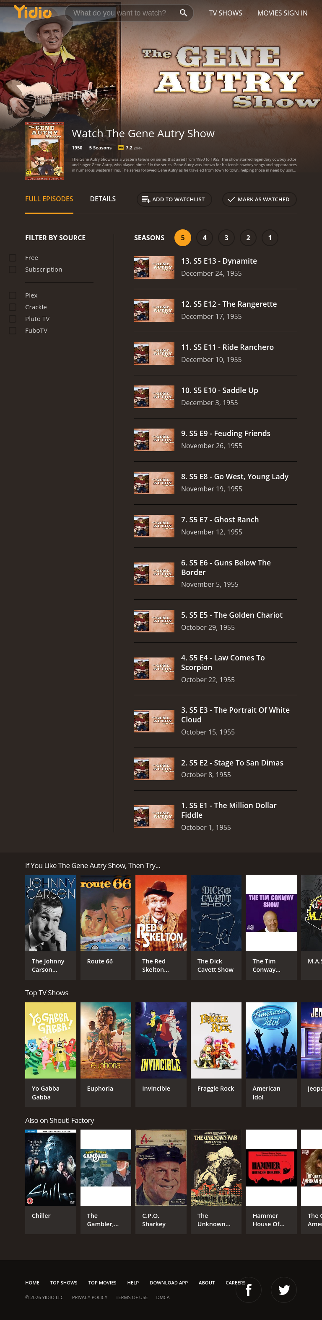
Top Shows (64, 1282)
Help (133, 1282)
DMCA (162, 1297)
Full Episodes (49, 198)
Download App (169, 1282)
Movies (269, 13)
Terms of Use (132, 1297)
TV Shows (225, 13)
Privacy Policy (89, 1297)
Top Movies (102, 1282)
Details (103, 198)
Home (32, 1282)
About (207, 1282)
